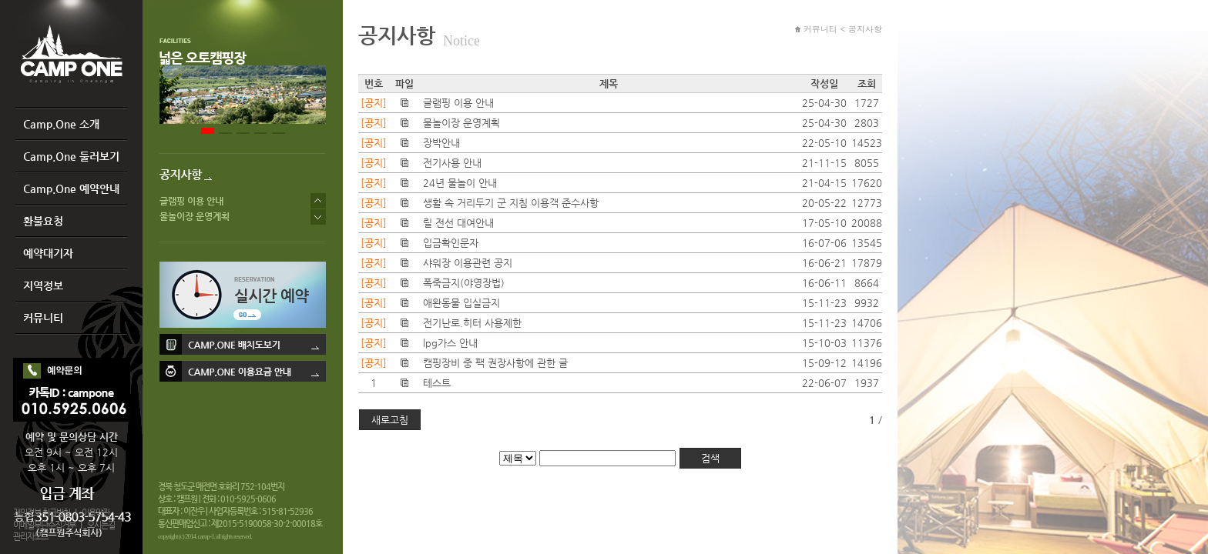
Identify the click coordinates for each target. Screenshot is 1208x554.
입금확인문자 (450, 243)
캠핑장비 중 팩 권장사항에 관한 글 (495, 363)
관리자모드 (30, 537)
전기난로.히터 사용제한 (472, 323)
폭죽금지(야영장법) (464, 283)
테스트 (437, 383)
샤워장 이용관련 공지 (467, 263)
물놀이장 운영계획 (194, 216)
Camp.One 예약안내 (71, 188)
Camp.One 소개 (61, 124)
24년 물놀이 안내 (460, 183)
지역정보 (43, 285)
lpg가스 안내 (450, 343)
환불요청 (43, 221)
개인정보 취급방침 (41, 513)
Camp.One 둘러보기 (71, 156)
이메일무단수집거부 (44, 525)
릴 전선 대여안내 (458, 223)
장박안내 (441, 143)
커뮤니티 (43, 318)
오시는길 (101, 525)
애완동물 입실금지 (461, 303)
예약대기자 (48, 253)
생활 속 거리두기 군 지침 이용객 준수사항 (511, 203)
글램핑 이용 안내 (191, 200)
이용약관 (95, 513)
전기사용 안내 (452, 163)
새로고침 (389, 420)
